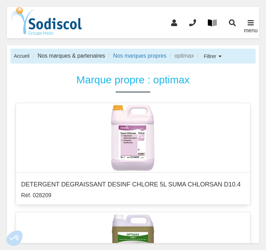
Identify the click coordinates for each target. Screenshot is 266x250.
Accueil (21, 56)
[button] (14, 238)
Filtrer (210, 56)
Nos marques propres (140, 56)
